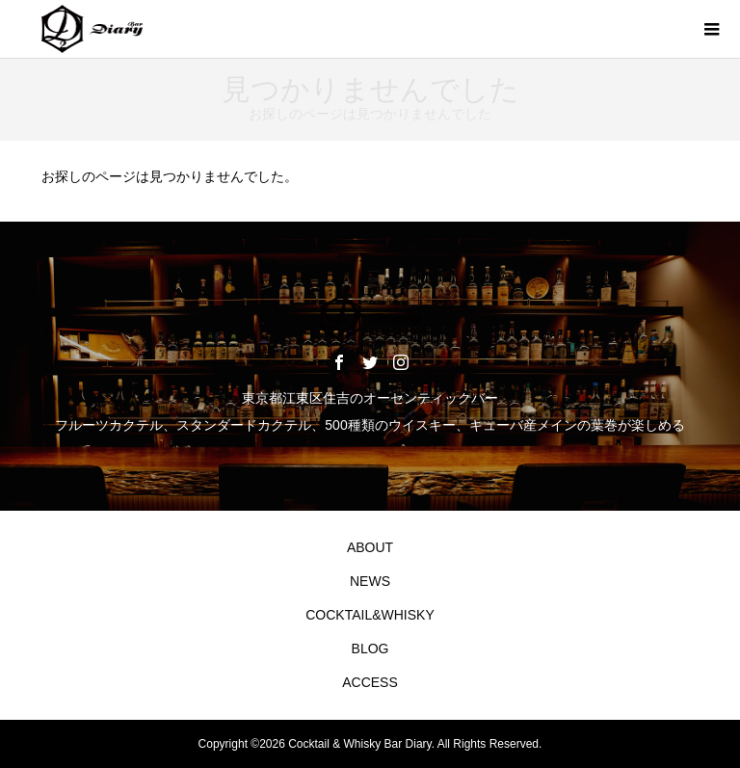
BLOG (370, 648)
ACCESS (370, 682)
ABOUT (370, 547)
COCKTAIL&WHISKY (370, 614)
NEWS (370, 581)
